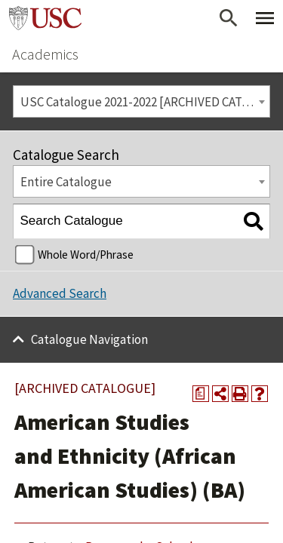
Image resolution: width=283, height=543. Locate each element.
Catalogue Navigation (89, 339)
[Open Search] (229, 18)
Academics (45, 53)
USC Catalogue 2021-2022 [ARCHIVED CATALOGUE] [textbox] (145, 102)
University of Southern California (45, 18)
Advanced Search (59, 293)
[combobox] (141, 101)
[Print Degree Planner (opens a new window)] (200, 393)
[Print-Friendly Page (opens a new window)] (240, 393)
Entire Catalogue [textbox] (66, 181)
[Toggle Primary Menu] (265, 18)
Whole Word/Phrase (86, 254)
